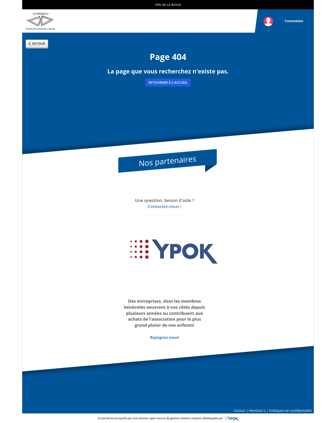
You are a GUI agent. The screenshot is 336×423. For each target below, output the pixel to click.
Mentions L (257, 410)
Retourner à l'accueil (167, 82)
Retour (37, 43)
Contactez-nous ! (164, 206)
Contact (239, 410)
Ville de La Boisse (168, 4)
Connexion (294, 20)
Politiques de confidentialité (290, 410)
